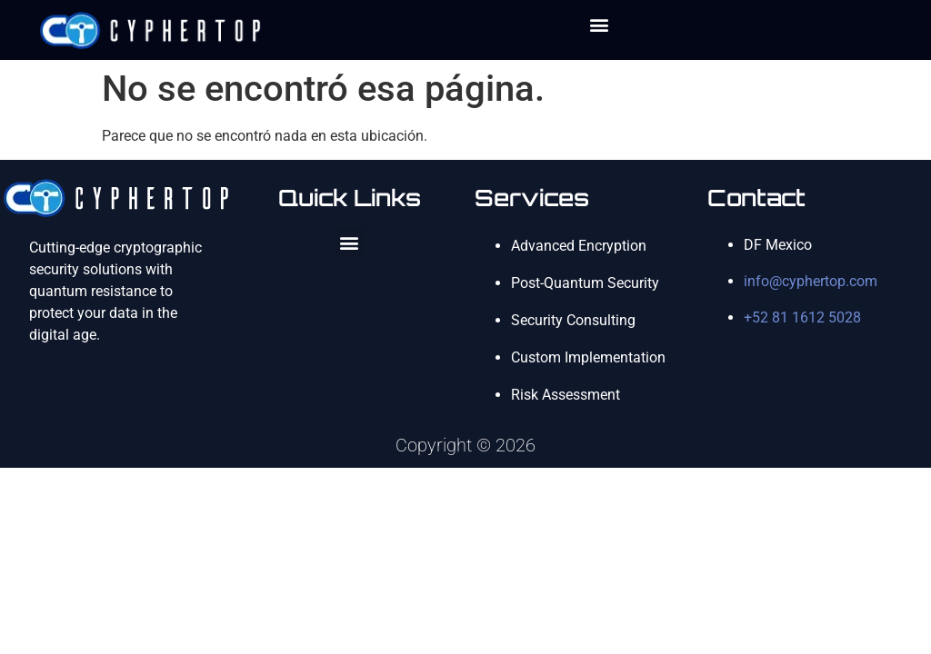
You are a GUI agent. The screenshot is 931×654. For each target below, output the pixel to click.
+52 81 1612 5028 (802, 317)
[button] (599, 24)
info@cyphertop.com (810, 281)
